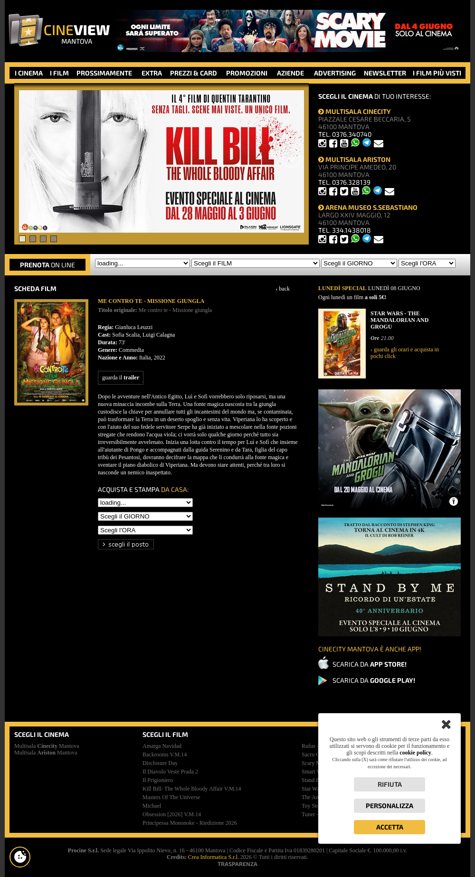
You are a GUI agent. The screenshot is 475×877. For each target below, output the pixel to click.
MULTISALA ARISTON (354, 159)
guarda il (120, 377)
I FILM (59, 73)
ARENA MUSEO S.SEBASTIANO (368, 207)
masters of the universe (171, 797)
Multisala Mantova (46, 746)
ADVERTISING (335, 73)
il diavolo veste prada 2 (170, 771)
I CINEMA (29, 73)
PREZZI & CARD (193, 73)
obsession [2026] (171, 814)
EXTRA (152, 73)
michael (151, 805)
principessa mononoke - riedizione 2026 (189, 823)
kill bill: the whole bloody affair (191, 788)
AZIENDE (290, 73)
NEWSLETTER (385, 73)
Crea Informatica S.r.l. (213, 857)
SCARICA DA (369, 664)
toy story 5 (315, 805)
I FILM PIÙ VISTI (437, 73)
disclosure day (160, 763)
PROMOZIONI (246, 73)
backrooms (164, 754)
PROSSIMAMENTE (104, 73)
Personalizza (389, 806)
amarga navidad (161, 746)
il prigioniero (157, 780)
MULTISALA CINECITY (354, 111)
